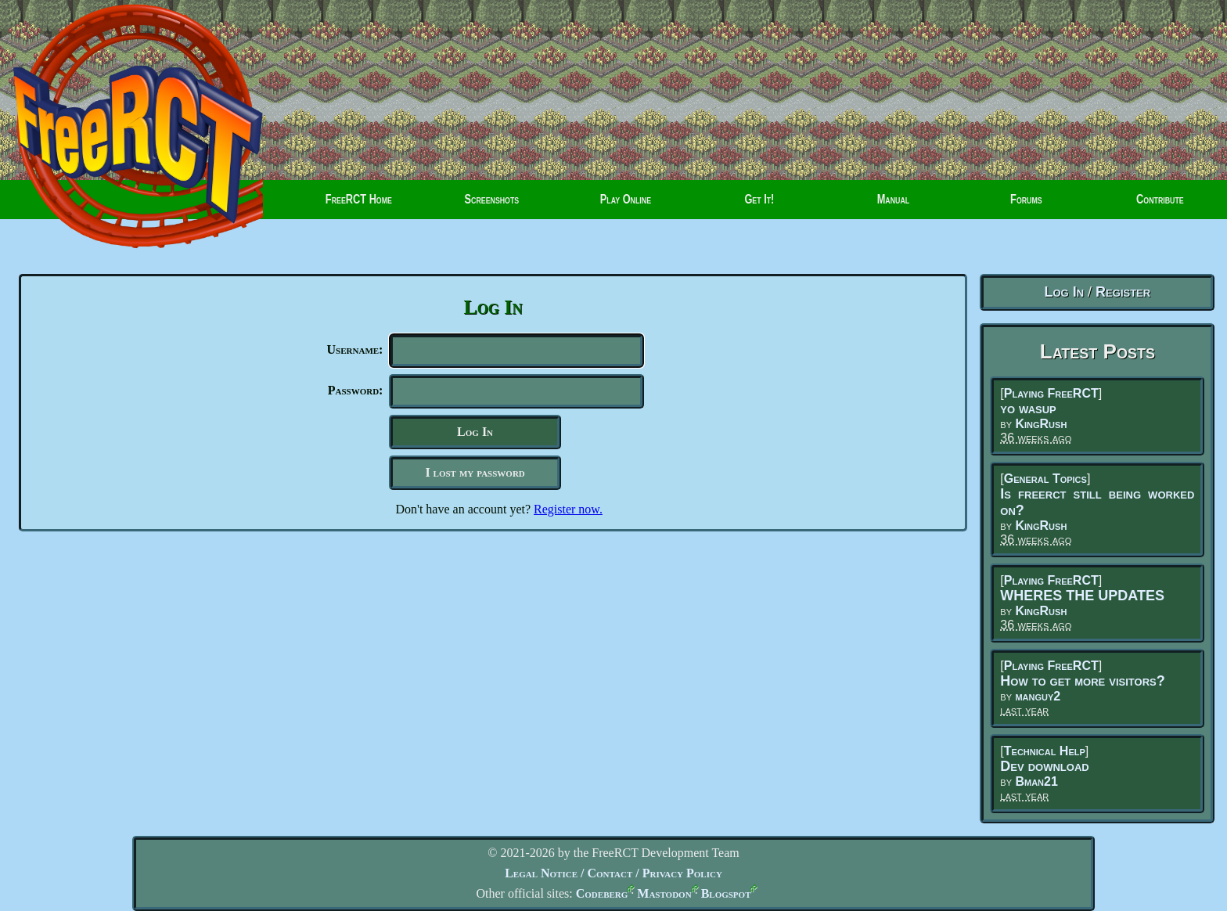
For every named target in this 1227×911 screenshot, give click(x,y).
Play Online (625, 205)
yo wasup (1028, 408)
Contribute (1145, 205)
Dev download (1044, 766)
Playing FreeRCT (1051, 393)
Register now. (568, 515)
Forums (1007, 205)
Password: (355, 393)
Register (1123, 292)
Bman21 (1036, 781)
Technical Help (1044, 751)
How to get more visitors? (1082, 681)
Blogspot (726, 893)
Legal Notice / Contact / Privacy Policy (613, 873)
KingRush (1041, 423)
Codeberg (602, 893)
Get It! (759, 205)
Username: (355, 349)
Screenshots (492, 205)
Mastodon (664, 893)
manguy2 (1037, 696)
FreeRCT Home (348, 205)
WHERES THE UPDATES (1082, 595)
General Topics (1045, 478)
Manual (893, 205)
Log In (1064, 292)
